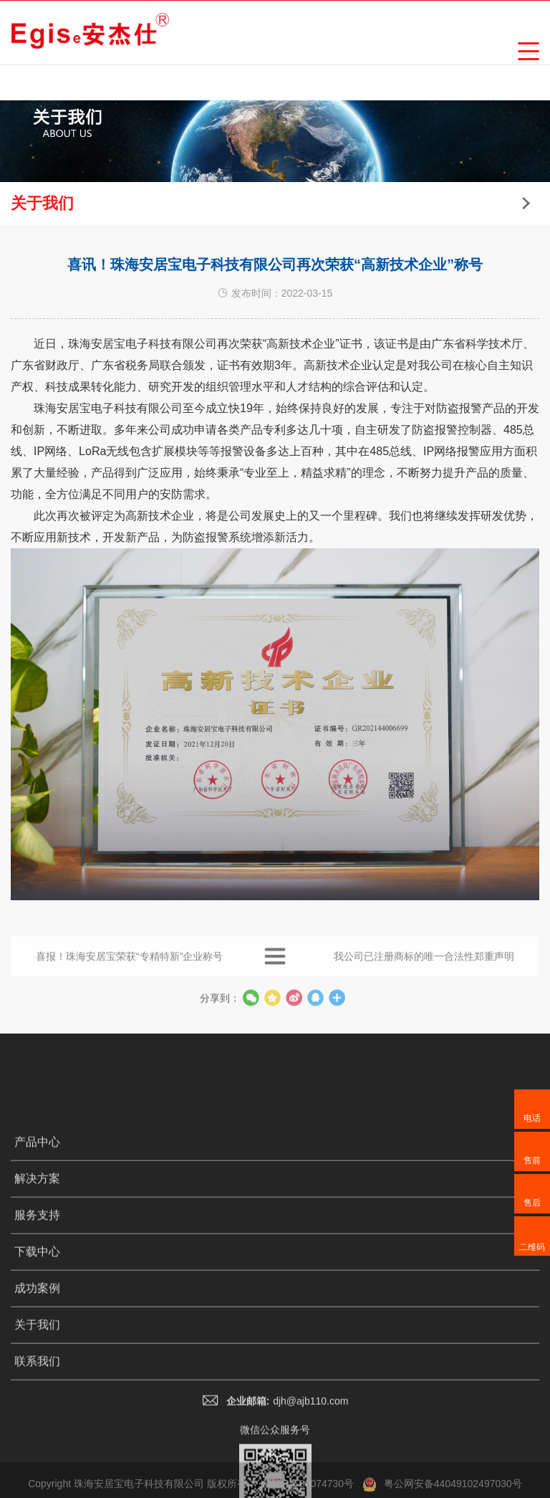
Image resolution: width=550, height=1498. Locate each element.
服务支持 (37, 1357)
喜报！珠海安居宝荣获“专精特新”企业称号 (129, 969)
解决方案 (37, 1321)
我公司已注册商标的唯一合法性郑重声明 (424, 969)
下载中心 (37, 1394)
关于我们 (37, 1467)
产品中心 (37, 1284)
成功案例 (37, 1430)
